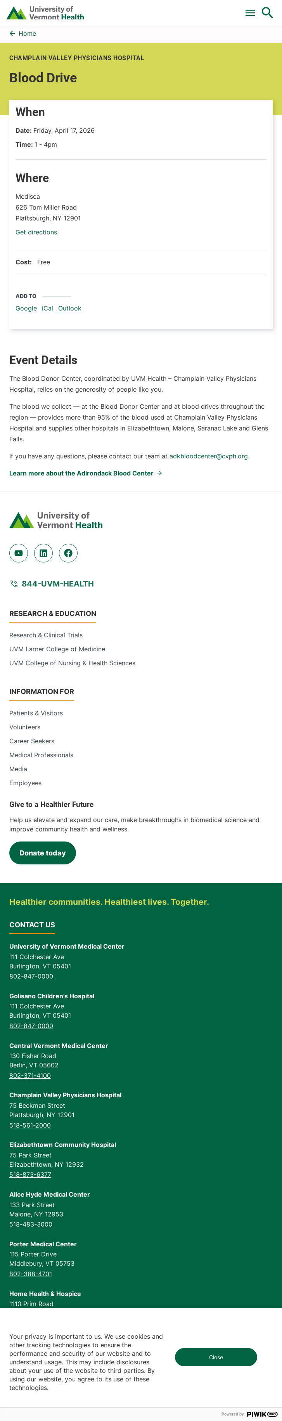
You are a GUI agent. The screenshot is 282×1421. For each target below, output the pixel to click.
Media (18, 769)
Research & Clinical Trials (46, 635)
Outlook (69, 308)
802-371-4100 (30, 1075)
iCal (47, 308)
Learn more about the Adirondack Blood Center (81, 473)
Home (27, 33)
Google (26, 308)
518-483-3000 (30, 1224)
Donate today (42, 853)
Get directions (36, 232)
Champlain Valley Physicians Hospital (76, 58)
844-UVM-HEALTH (58, 583)
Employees (25, 783)
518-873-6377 (30, 1174)
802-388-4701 (30, 1274)
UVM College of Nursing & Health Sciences (72, 663)
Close (216, 1357)
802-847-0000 (31, 976)
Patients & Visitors (36, 713)
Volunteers (24, 727)
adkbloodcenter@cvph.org (209, 456)
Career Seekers (31, 741)
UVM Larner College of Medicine (57, 649)
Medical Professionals (41, 755)
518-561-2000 (30, 1125)
